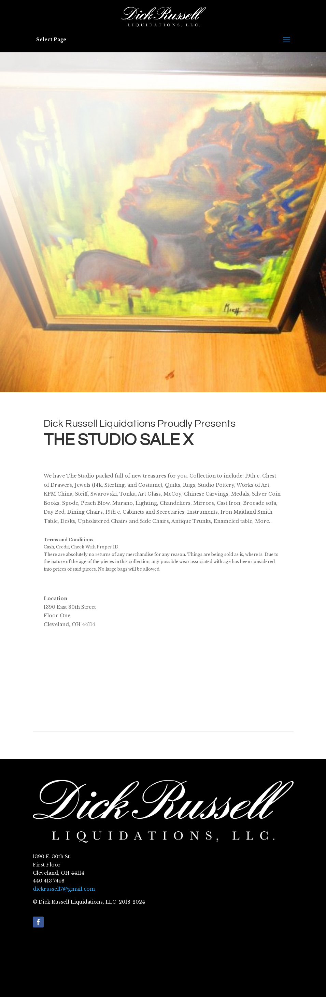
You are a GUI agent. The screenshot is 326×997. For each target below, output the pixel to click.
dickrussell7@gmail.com (64, 889)
